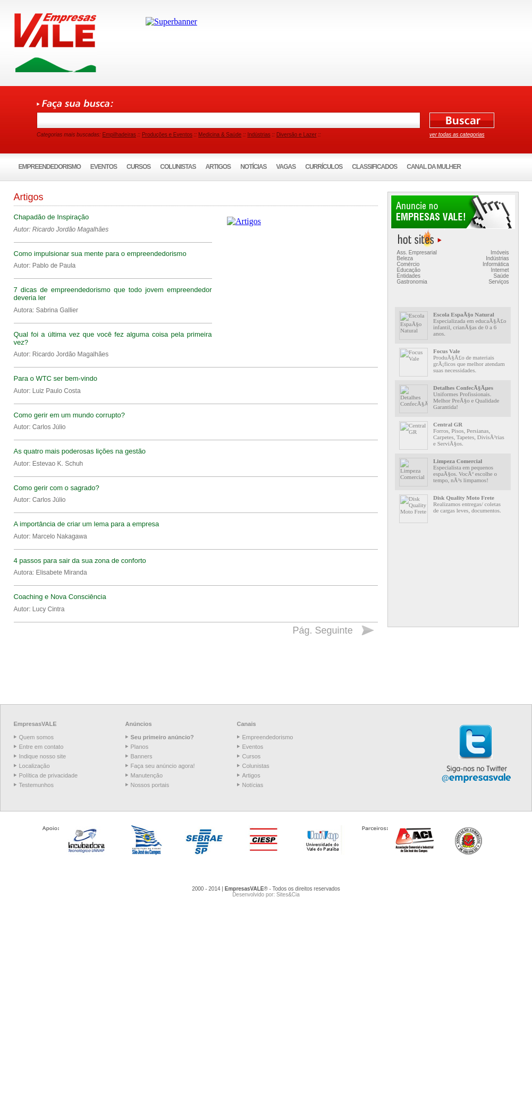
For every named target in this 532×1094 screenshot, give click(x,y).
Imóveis (500, 252)
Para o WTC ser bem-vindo (56, 378)
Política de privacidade (48, 775)
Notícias (253, 166)
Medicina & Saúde (219, 135)
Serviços (498, 282)
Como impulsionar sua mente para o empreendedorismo (100, 254)
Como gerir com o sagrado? (56, 488)
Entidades (408, 276)
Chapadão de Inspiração (51, 217)
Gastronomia (412, 282)
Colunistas (178, 166)
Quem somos (36, 737)
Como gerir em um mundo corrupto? (69, 415)
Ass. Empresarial (417, 252)
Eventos (103, 166)
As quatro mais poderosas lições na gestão (80, 451)
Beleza (405, 258)
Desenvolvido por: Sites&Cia (266, 895)
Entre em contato (41, 746)
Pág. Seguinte (323, 630)
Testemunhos (36, 785)
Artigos (218, 166)
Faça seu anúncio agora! (163, 766)
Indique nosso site (42, 756)
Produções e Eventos (167, 135)
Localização (34, 766)
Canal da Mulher (434, 166)
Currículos (323, 166)
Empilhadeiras (119, 135)
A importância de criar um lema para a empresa (86, 524)
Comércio (408, 264)
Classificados (374, 166)
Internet (500, 270)
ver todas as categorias (456, 135)
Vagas (285, 166)
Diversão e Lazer (296, 135)
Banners (142, 756)
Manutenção (147, 775)
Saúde (501, 276)
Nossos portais (150, 785)
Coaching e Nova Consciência (60, 597)
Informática (496, 264)
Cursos (138, 166)
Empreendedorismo (50, 166)
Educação (408, 270)
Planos (140, 746)
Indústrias (258, 135)
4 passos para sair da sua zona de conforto (80, 561)
